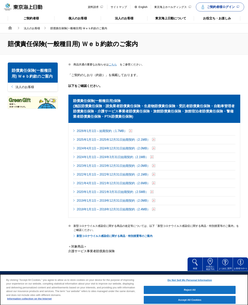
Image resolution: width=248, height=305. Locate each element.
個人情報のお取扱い (154, 276)
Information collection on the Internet (29, 302)
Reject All (189, 293)
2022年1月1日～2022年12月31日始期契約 (116, 174)
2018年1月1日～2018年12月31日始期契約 (116, 209)
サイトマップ (119, 7)
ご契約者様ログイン (219, 7)
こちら (115, 64)
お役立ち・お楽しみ (212, 18)
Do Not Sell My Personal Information (190, 283)
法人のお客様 (117, 18)
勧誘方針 (126, 276)
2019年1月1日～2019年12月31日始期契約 (116, 200)
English (141, 7)
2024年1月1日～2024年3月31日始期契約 (115, 157)
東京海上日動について (166, 18)
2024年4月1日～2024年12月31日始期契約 (116, 148)
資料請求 (95, 7)
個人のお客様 (70, 18)
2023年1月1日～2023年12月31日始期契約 (116, 166)
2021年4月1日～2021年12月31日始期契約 (116, 183)
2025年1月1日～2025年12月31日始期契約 (116, 139)
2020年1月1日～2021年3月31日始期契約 (115, 192)
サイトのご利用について (97, 276)
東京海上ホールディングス (172, 7)
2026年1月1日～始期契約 (104, 131)
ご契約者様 (23, 18)
